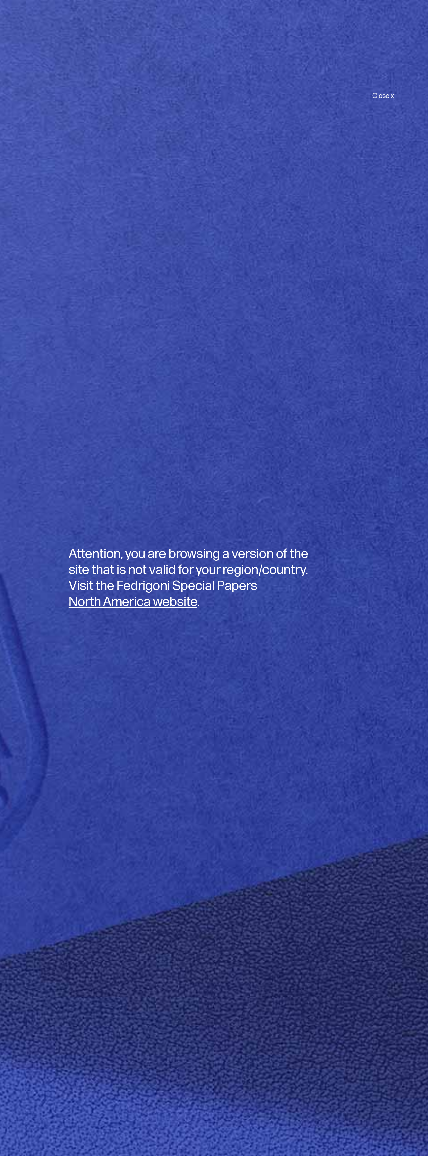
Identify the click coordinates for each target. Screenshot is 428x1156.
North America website (133, 602)
